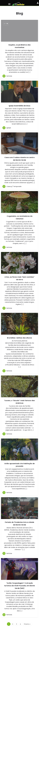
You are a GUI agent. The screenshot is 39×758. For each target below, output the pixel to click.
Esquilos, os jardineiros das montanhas (20, 46)
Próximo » (27, 624)
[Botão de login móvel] (37, 3)
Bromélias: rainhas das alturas (19, 338)
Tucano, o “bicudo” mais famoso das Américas (19, 401)
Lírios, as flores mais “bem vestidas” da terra (20, 278)
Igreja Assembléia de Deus (19, 106)
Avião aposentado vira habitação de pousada (19, 464)
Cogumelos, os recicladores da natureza (19, 217)
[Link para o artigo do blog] (19, 91)
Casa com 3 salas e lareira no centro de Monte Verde (19, 158)
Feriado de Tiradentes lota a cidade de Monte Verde (19, 523)
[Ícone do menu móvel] (9, 4)
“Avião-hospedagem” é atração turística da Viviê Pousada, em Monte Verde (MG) (19, 585)
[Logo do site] (18, 4)
